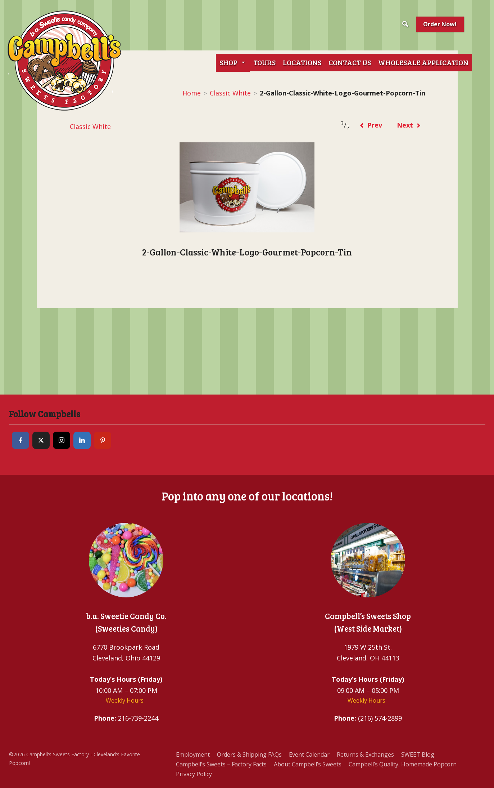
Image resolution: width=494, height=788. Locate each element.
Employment (193, 754)
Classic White (230, 93)
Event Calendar (309, 754)
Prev (370, 125)
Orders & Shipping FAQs (249, 754)
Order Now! (440, 24)
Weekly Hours (125, 700)
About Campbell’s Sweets (307, 764)
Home (191, 93)
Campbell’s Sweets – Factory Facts (221, 764)
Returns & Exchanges (365, 754)
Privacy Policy (194, 774)
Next (409, 125)
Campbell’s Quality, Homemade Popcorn (403, 764)
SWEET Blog (417, 754)
